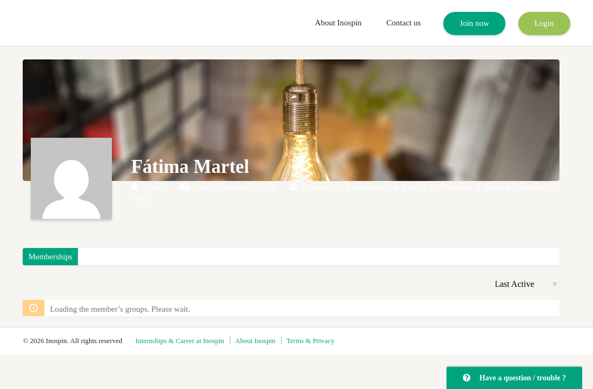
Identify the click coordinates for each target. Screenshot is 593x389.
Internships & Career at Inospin (180, 341)
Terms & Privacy (310, 341)
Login (544, 23)
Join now (474, 23)
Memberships (50, 256)
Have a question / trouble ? (514, 378)
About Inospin (338, 22)
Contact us (404, 22)
